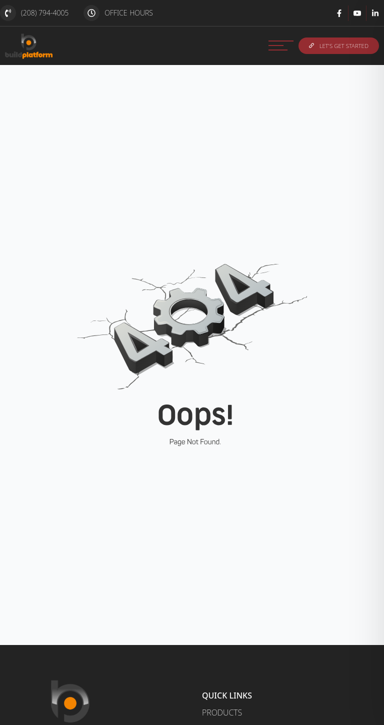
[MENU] (281, 46)
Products (222, 712)
